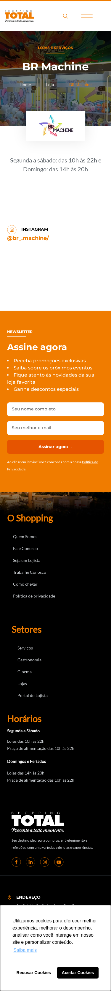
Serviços (25, 647)
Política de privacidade (34, 595)
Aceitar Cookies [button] (78, 972)
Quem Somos (25, 536)
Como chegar (25, 584)
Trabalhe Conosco (29, 572)
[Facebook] (16, 862)
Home (25, 84)
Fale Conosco (25, 548)
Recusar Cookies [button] (34, 972)
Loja (50, 84)
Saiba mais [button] (25, 950)
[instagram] (44, 862)
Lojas (22, 683)
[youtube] (59, 862)
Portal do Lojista (32, 695)
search (65, 16)
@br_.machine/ (28, 238)
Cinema (24, 671)
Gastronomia (29, 659)
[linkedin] (30, 862)
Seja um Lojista (26, 560)
